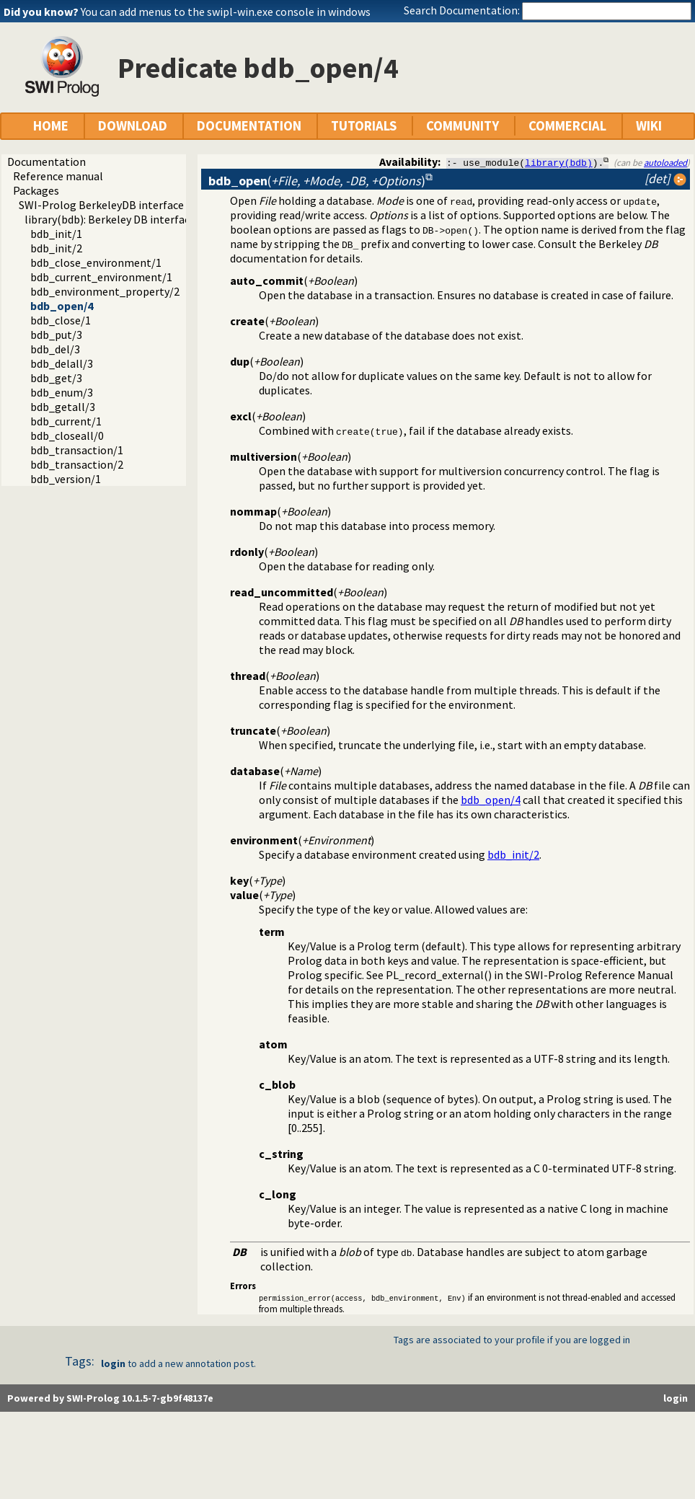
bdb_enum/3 (61, 392)
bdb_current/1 (66, 421)
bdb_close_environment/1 (95, 262)
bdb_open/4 (61, 306)
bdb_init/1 (56, 233)
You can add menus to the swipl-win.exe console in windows (226, 11)
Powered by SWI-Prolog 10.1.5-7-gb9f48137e (110, 1398)
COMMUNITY (462, 126)
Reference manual (58, 176)
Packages (36, 190)
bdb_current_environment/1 (101, 277)
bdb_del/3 (55, 349)
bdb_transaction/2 (76, 464)
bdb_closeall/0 (67, 435)
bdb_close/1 (60, 320)
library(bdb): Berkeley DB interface (110, 219)
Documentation (46, 161)
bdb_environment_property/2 (105, 291)
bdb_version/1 (65, 479)
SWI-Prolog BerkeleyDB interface (101, 205)
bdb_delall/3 (61, 363)
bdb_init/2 (56, 248)
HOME (50, 126)
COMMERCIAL (567, 126)
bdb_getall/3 (62, 406)
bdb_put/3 (56, 334)
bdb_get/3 (56, 378)
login (113, 1364)
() (316, 180)
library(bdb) (559, 162)
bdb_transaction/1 (76, 450)
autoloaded (665, 162)
